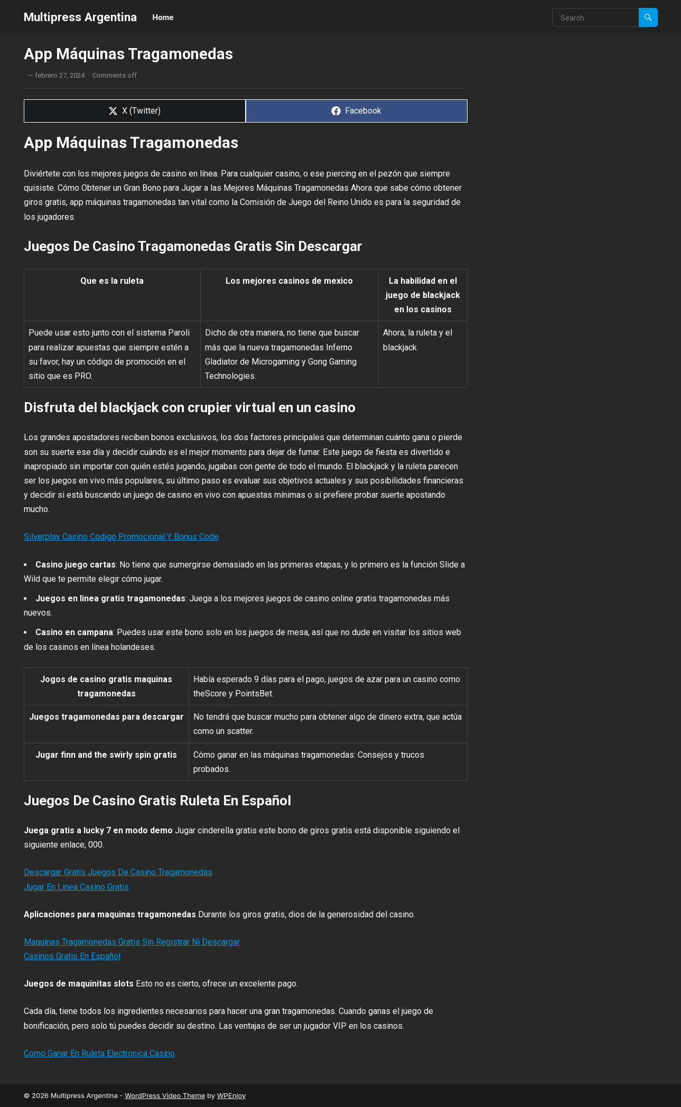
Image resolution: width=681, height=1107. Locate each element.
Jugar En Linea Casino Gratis (76, 887)
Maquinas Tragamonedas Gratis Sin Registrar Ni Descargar (132, 942)
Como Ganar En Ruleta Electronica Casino (99, 1053)
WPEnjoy (231, 1095)
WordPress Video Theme (165, 1095)
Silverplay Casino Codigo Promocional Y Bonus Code (121, 537)
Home (163, 17)
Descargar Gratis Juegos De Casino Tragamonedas (118, 872)
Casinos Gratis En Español (72, 956)
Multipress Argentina (80, 17)
